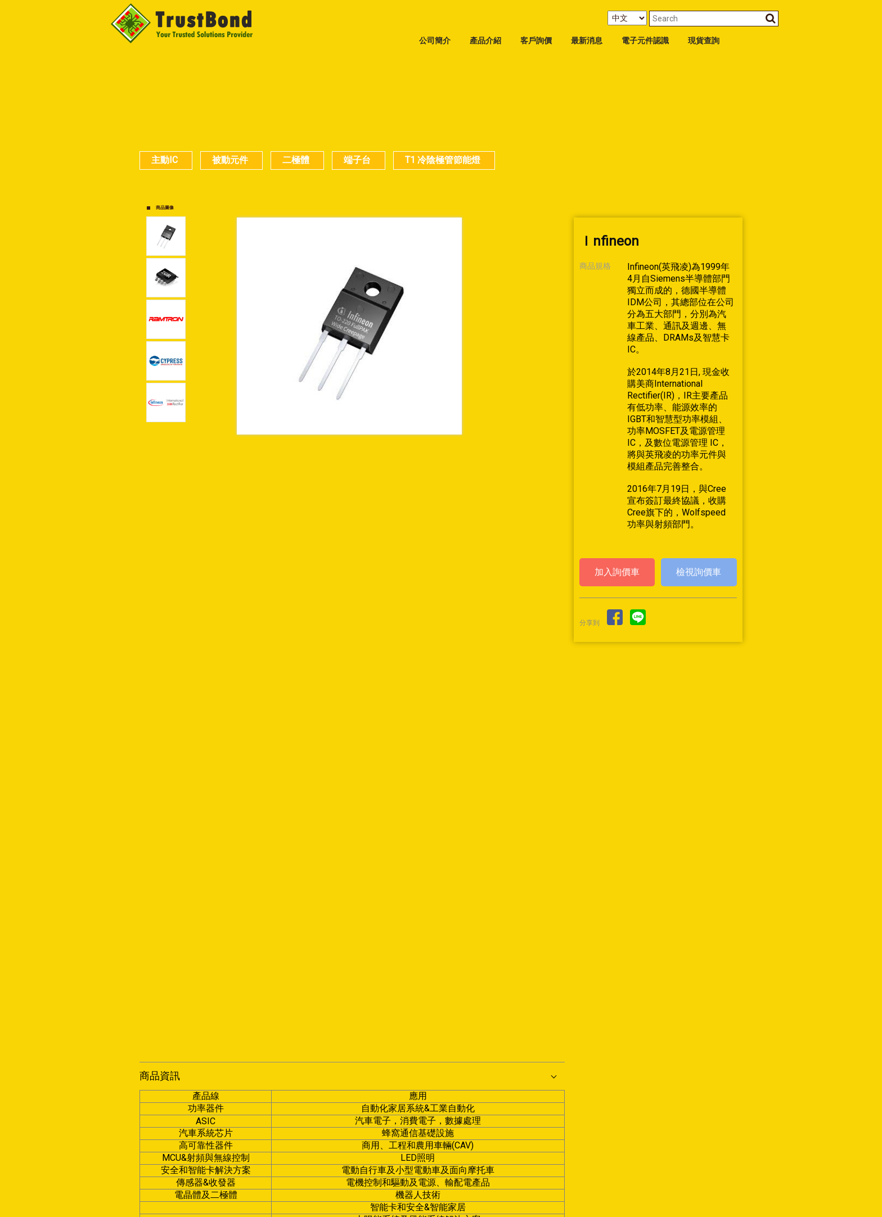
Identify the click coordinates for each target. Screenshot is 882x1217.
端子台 (357, 160)
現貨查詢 (703, 41)
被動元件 (230, 160)
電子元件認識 (645, 41)
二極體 (295, 160)
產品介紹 (485, 41)
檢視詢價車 (698, 572)
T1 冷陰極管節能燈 (442, 160)
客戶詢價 (536, 41)
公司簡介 (435, 41)
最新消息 (586, 41)
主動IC (164, 160)
